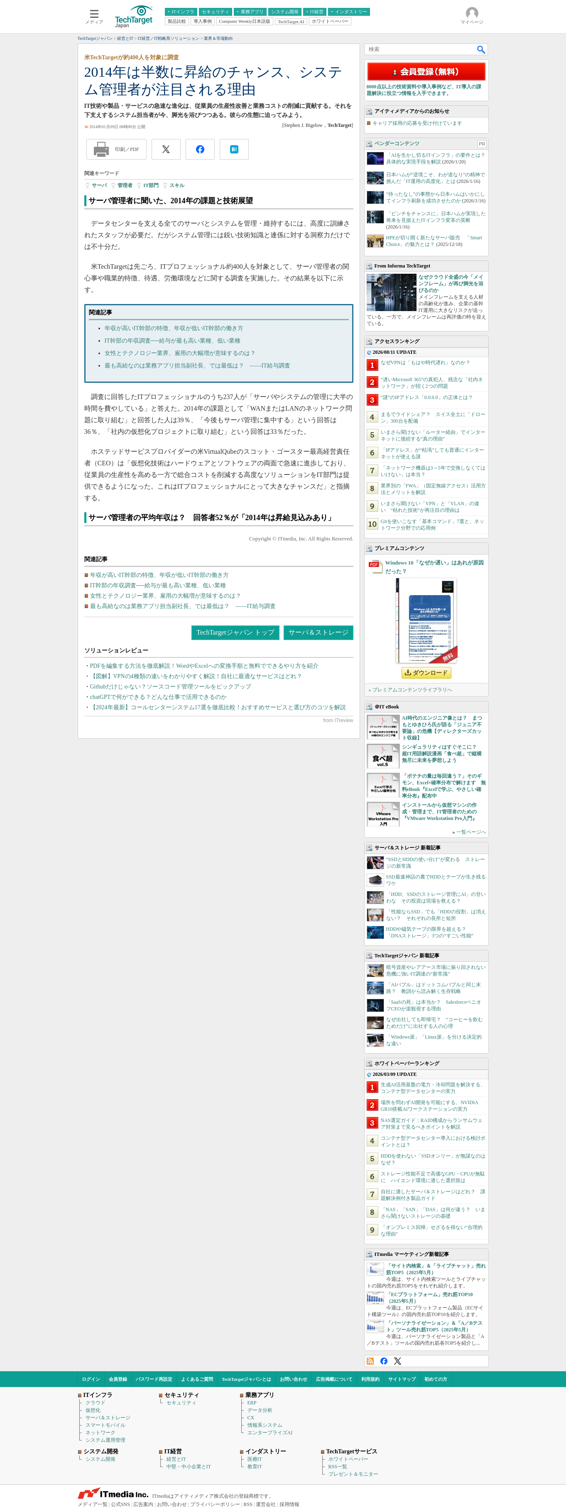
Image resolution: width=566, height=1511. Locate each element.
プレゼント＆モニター (353, 1474)
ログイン (91, 1379)
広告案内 (143, 1504)
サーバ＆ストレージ (318, 632)
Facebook (383, 1361)
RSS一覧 (337, 1467)
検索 (481, 49)
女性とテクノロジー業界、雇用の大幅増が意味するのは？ (180, 353)
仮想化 (93, 1410)
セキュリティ (181, 1403)
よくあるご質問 (197, 1379)
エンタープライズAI (270, 1433)
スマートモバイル (105, 1425)
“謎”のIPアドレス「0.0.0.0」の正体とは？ (427, 397)
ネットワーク (100, 1433)
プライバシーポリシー (215, 1504)
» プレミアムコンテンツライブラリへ (410, 690)
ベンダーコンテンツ (397, 143)
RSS (370, 1361)
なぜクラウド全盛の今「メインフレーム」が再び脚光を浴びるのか (451, 283)
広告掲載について (334, 1379)
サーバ (99, 185)
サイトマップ (402, 1379)
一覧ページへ (471, 832)
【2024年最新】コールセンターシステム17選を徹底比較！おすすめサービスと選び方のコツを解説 (218, 707)
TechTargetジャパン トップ (235, 632)
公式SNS (120, 1504)
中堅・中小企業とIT (189, 1467)
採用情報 (289, 1504)
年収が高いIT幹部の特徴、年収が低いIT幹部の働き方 (174, 328)
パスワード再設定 (154, 1379)
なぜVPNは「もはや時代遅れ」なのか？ (425, 362)
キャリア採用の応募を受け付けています (417, 123)
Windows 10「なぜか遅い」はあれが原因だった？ (434, 567)
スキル (176, 185)
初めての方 (435, 1379)
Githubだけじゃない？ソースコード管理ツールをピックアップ (171, 687)
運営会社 (266, 1504)
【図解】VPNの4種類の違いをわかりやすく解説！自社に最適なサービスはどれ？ (196, 676)
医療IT (254, 1459)
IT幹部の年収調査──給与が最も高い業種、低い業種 (172, 341)
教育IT (254, 1467)
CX (251, 1418)
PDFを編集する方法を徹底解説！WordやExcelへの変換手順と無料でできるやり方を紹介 (204, 666)
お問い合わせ (293, 1379)
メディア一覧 (93, 1504)
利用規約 (370, 1379)
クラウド (95, 1403)
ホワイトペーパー (348, 1459)
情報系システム (264, 1425)
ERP (252, 1403)
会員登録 (118, 1379)
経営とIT (176, 1459)
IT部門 (151, 185)
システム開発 (100, 1459)
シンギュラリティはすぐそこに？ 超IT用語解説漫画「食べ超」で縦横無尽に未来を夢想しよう (442, 753)
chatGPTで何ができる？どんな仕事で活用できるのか (158, 697)
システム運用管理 (105, 1440)
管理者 (125, 185)
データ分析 (259, 1410)
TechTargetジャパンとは (246, 1379)
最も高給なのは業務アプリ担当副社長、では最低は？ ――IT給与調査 (197, 366)
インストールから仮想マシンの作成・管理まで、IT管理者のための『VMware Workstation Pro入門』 (439, 811)
